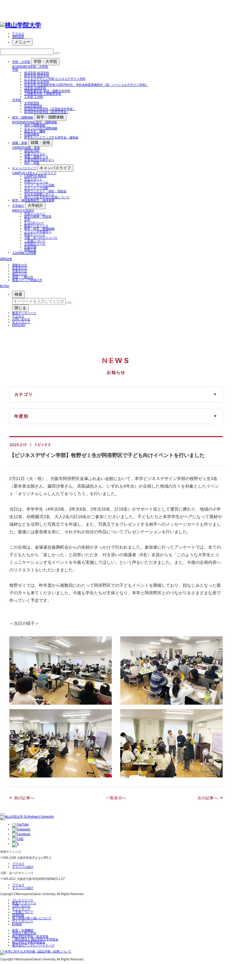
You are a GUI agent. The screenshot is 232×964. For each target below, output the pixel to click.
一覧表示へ (116, 798)
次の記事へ (208, 798)
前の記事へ (24, 798)
